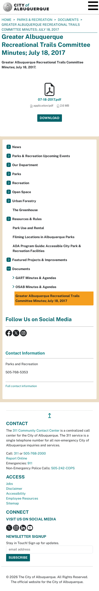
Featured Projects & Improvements (39, 260)
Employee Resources (22, 498)
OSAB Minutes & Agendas (35, 287)
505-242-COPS (63, 468)
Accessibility (16, 493)
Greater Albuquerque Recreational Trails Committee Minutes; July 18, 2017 (47, 298)
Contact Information (25, 353)
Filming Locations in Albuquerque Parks (43, 237)
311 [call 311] (16, 453)
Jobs (9, 484)
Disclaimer (14, 489)
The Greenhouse (25, 210)
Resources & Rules (27, 219)
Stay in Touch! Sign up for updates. (32, 543)
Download (49, 118)
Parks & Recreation (34, 20)
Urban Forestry (24, 201)
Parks (16, 174)
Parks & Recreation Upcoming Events (41, 156)
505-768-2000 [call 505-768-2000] (34, 453)
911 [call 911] (30, 463)
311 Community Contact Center (36, 430)
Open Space (21, 192)
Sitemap (12, 503)
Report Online (16, 458)
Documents (68, 20)
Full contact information (21, 386)
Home (6, 20)
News (16, 147)
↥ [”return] (49, 415)
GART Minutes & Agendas (35, 278)
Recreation (20, 183)
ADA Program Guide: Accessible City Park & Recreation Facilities (47, 248)
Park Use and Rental (28, 228)
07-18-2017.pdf (49, 99)
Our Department (25, 165)
